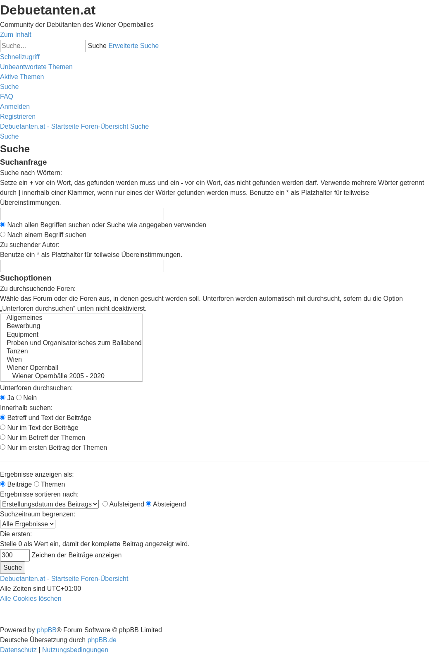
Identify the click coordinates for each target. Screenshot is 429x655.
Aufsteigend (123, 504)
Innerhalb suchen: (26, 407)
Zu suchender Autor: (30, 244)
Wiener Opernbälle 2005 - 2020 (71, 376)
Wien (71, 360)
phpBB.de (102, 639)
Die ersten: (16, 533)
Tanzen (71, 352)
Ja (7, 397)
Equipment (71, 335)
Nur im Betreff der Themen (42, 437)
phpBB (47, 629)
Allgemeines (71, 318)
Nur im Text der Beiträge (39, 427)
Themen (49, 484)
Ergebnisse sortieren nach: (39, 494)
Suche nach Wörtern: (31, 172)
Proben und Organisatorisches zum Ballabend (71, 343)
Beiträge (16, 484)
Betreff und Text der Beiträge (45, 417)
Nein (26, 397)
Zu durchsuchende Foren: (38, 288)
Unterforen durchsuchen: (36, 387)
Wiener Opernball (71, 368)
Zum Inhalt (15, 34)
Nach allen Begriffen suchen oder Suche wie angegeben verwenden (103, 224)
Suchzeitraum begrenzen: (37, 514)
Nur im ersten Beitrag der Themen (53, 447)
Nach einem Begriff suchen (43, 234)
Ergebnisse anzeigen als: (37, 474)
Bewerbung (71, 326)
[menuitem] (36, 66)
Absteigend (166, 504)
